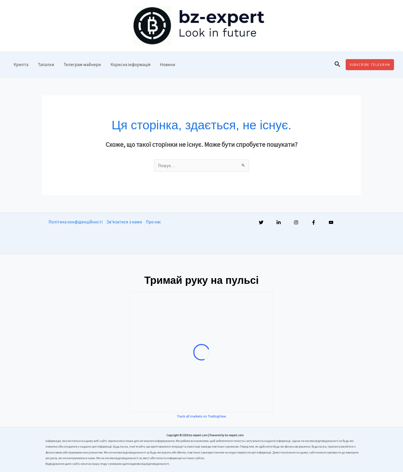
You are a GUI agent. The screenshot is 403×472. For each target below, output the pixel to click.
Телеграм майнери (80, 64)
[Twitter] (261, 222)
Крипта (20, 64)
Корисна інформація (128, 64)
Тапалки (45, 64)
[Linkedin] (278, 222)
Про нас (153, 222)
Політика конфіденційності (76, 222)
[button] (337, 64)
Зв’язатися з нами (124, 222)
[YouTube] (331, 222)
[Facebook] (313, 222)
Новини (164, 64)
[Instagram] (296, 222)
